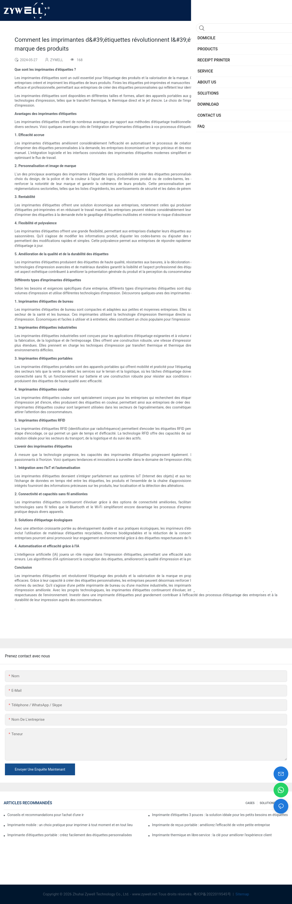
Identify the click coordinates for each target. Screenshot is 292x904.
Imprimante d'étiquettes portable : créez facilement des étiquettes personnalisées (69, 835)
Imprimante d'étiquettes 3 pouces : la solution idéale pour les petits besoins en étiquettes (220, 815)
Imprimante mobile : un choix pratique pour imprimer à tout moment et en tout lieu (70, 825)
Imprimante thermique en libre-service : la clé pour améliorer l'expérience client (212, 835)
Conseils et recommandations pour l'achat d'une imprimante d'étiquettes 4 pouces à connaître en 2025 (45, 815)
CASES (250, 803)
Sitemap (242, 894)
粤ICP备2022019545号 (212, 894)
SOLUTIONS (268, 803)
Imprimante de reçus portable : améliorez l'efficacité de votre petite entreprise (211, 825)
